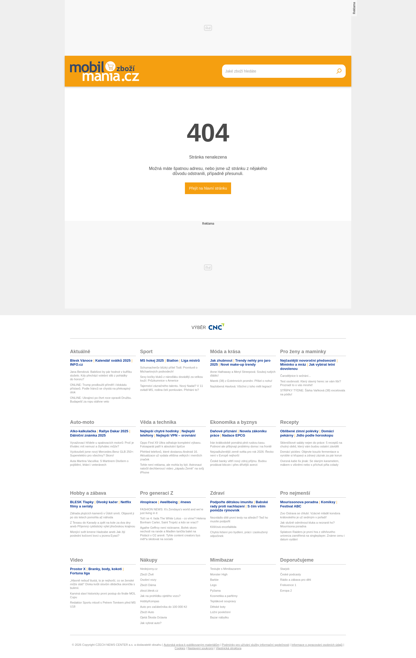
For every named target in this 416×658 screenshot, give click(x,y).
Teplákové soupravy (223, 601)
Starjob (284, 568)
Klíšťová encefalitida (223, 526)
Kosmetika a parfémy (223, 595)
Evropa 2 (286, 590)
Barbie (214, 579)
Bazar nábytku (219, 617)
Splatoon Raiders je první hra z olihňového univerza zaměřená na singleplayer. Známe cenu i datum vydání (312, 535)
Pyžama (215, 590)
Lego (213, 585)
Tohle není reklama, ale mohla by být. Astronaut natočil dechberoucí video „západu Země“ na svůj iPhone (172, 468)
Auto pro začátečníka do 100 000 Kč (163, 606)
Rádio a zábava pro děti (295, 579)
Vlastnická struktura (228, 648)
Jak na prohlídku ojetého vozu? (160, 595)
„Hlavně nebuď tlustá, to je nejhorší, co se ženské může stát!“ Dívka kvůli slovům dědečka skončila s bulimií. (102, 584)
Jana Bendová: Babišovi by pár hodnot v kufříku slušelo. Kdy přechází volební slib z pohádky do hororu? (101, 375)
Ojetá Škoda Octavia (153, 617)
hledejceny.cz (149, 568)
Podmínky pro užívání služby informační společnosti (255, 644)
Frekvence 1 (288, 585)
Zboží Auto (147, 612)
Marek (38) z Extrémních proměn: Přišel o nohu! (241, 380)
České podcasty (290, 574)
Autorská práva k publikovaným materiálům (191, 644)
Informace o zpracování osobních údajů (317, 644)
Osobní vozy (148, 579)
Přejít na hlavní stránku (208, 188)
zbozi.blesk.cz (149, 590)
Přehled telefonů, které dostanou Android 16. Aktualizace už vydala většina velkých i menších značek (171, 455)
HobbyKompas (149, 601)
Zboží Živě (147, 574)
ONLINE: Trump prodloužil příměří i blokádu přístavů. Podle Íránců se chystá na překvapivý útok (100, 388)
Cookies (180, 648)
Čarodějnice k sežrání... (295, 375)
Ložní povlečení (220, 612)
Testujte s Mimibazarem (225, 568)
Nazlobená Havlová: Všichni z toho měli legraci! (241, 386)
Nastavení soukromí (201, 648)
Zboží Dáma (148, 585)
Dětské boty (218, 606)
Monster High (218, 574)
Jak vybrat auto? (151, 623)
